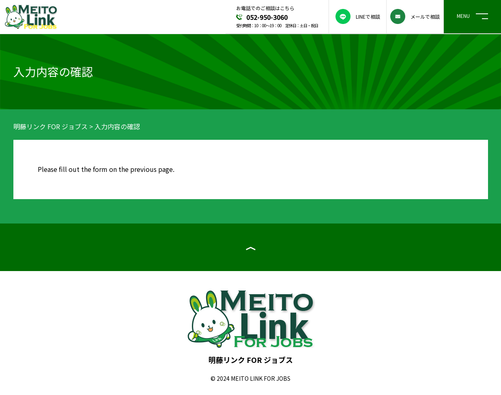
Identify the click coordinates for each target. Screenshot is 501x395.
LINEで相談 (357, 16)
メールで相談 (415, 16)
